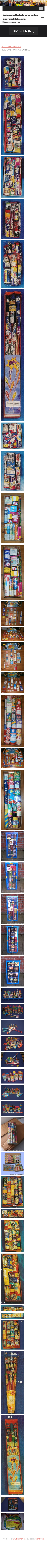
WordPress (39, 1539)
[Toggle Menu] (41, 8)
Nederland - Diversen (11, 47)
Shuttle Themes (19, 1539)
